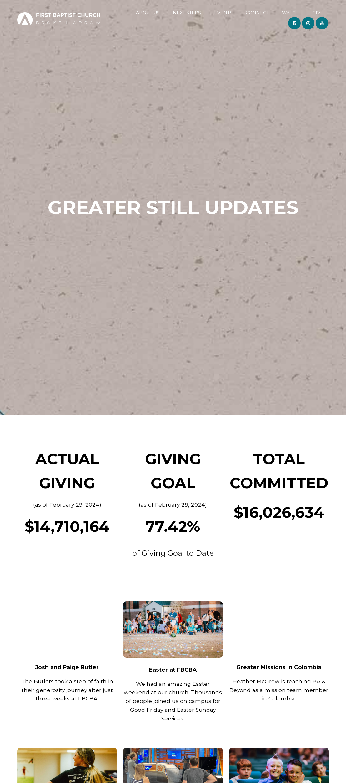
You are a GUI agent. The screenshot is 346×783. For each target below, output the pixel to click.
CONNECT (257, 13)
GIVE (317, 13)
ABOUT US (148, 13)
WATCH (290, 13)
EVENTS (223, 13)
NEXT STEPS (187, 13)
